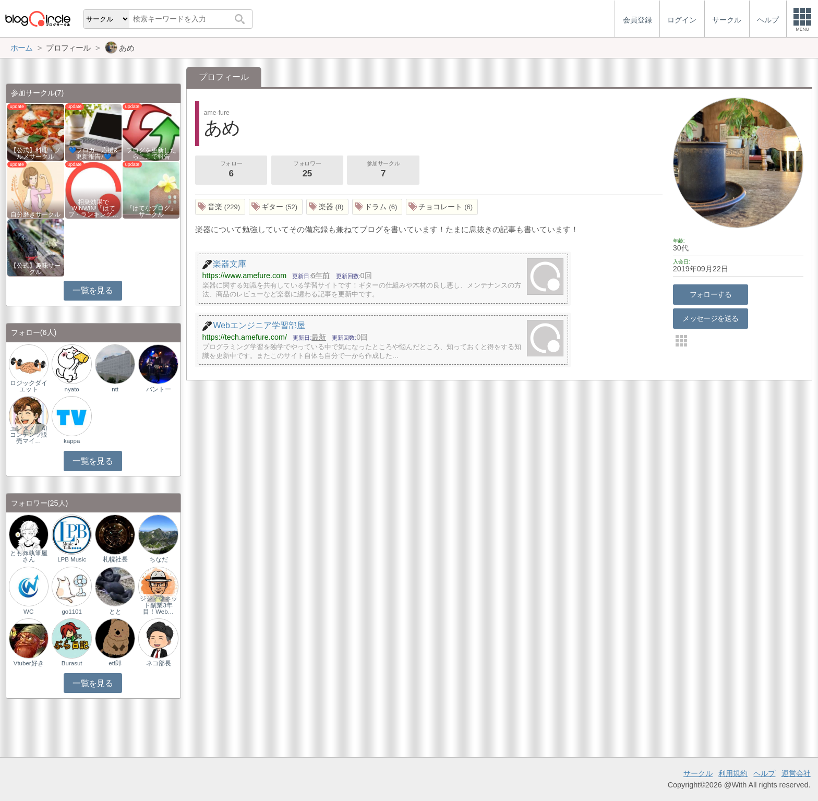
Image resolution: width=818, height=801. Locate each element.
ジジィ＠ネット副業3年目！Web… (158, 604)
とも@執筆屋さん (28, 556)
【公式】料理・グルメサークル (35, 153)
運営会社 (796, 773)
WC (28, 611)
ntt (115, 389)
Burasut (72, 663)
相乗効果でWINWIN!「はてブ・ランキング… (93, 208)
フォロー (231, 170)
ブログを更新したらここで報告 (151, 153)
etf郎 (115, 663)
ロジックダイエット (28, 386)
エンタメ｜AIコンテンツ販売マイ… (28, 434)
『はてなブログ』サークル (151, 211)
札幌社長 (115, 559)
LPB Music (71, 559)
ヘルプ (764, 773)
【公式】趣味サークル (35, 268)
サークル (698, 773)
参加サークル (383, 170)
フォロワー (307, 170)
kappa (72, 441)
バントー (158, 389)
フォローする (711, 294)
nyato (72, 389)
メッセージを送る (710, 318)
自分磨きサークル (35, 214)
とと (115, 611)
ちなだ (158, 559)
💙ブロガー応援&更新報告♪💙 (93, 153)
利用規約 (733, 773)
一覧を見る (93, 290)
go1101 (71, 611)
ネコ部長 (158, 663)
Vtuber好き (29, 663)
